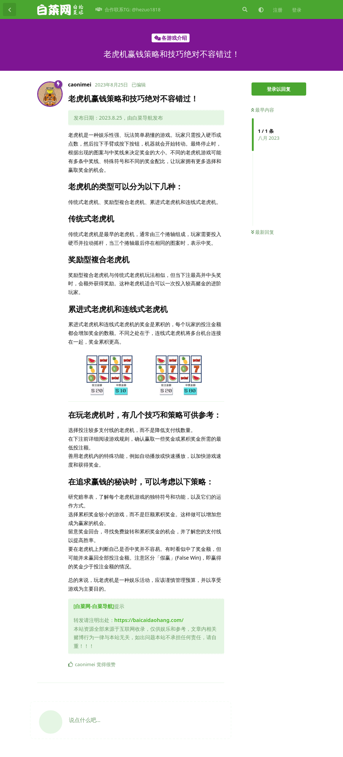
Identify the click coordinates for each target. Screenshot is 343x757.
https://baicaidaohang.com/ (149, 620)
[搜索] (244, 9)
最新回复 (262, 232)
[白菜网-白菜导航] (94, 606)
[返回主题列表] (9, 9)
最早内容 (262, 110)
